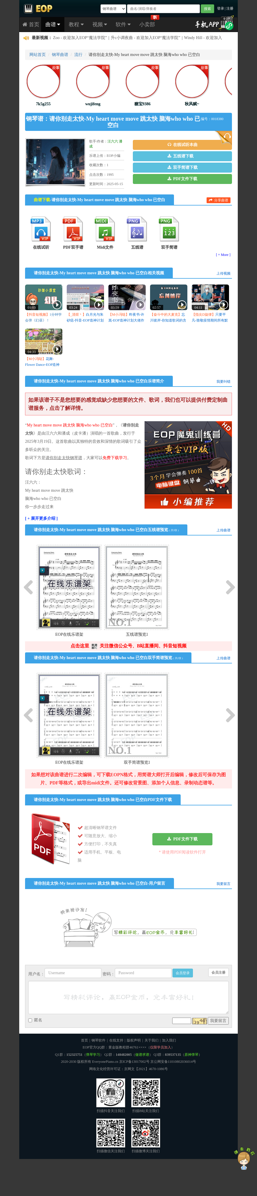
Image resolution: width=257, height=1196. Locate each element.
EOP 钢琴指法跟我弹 (100, 38)
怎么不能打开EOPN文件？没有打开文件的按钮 (167, 38)
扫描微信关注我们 (110, 1135)
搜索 (207, 9)
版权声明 (134, 1040)
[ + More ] (223, 255)
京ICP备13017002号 (134, 1062)
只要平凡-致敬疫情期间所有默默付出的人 (210, 320)
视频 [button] (99, 24)
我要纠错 (223, 382)
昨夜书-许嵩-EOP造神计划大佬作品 (126, 320)
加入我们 (169, 1040)
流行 (78, 54)
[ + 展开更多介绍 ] (41, 518)
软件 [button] (123, 24)
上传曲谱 (223, 530)
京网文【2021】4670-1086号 (146, 1069)
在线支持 (116, 1040)
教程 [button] (76, 24)
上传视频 (223, 273)
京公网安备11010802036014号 (173, 1062)
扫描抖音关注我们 (110, 1095)
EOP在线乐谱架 (69, 634)
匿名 (35, 1020)
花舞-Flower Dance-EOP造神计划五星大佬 (42, 365)
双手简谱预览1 (137, 762)
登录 (220, 8)
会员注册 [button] (219, 972)
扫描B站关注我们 (145, 1095)
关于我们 (152, 1040)
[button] (182, 145)
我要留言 (223, 884)
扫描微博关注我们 (145, 1135)
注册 (229, 8)
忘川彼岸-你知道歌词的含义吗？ (168, 320)
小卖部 (147, 24)
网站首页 (37, 54)
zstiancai (60, 38)
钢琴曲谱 (60, 54)
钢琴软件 (98, 1040)
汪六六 (113, 141)
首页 (30, 24)
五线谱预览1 (137, 634)
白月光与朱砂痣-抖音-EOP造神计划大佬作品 (85, 320)
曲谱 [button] (52, 24)
